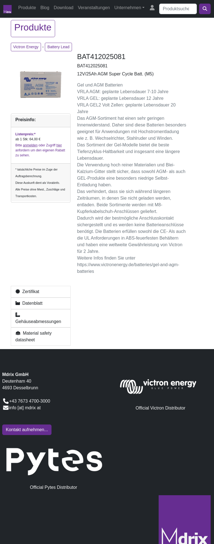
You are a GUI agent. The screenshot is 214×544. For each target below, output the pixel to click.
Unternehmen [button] (127, 7)
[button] (41, 292)
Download (63, 7)
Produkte (27, 7)
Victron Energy (26, 47)
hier (59, 145)
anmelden (30, 145)
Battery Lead (58, 47)
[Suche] (178, 9)
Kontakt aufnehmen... (27, 429)
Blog (44, 7)
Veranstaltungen (94, 7)
